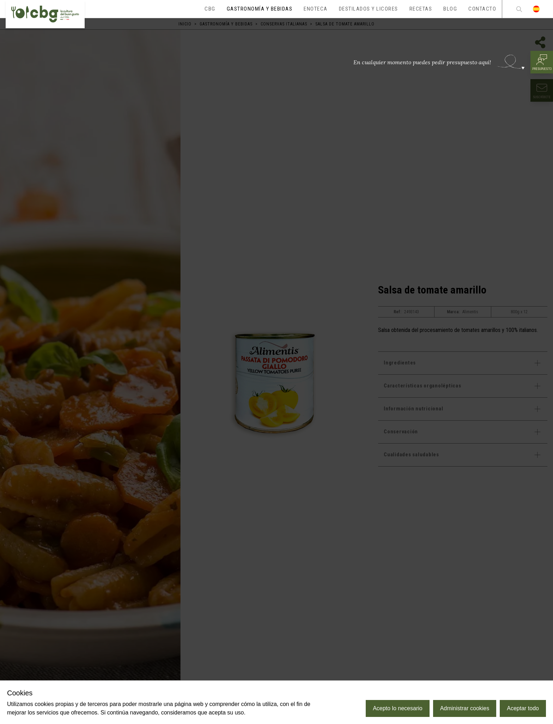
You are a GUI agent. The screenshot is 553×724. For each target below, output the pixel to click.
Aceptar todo (523, 708)
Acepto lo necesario (398, 708)
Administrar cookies (465, 708)
